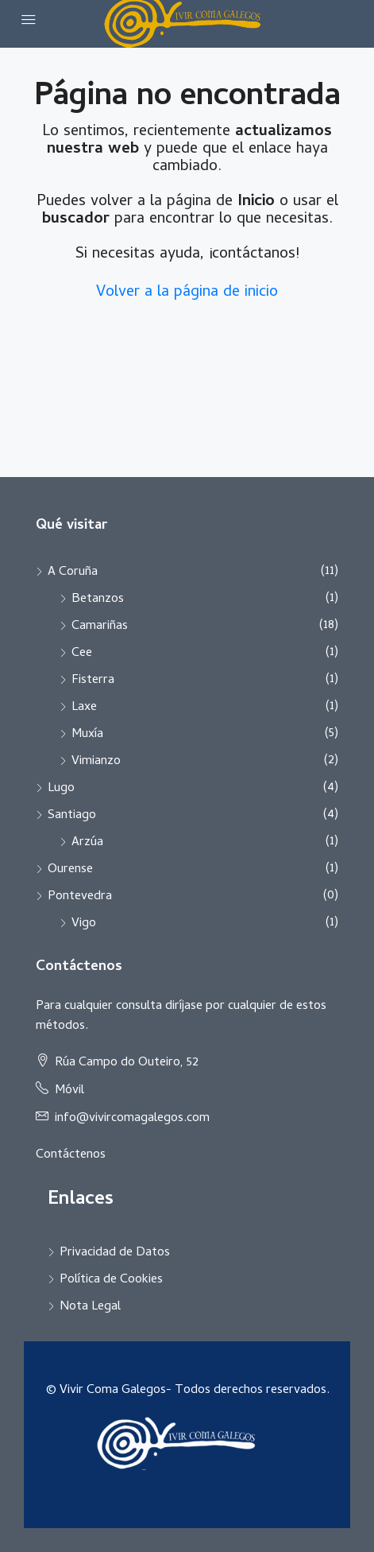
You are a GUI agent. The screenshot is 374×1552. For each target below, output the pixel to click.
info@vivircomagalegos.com (132, 1118)
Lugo (61, 788)
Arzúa (87, 842)
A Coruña (73, 572)
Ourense (70, 869)
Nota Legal (90, 1307)
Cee (81, 653)
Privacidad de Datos (115, 1253)
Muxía (87, 734)
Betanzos (97, 599)
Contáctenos (71, 1155)
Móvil (69, 1091)
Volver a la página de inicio (187, 293)
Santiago (72, 815)
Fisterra (92, 680)
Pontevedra (80, 897)
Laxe (84, 707)
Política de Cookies (111, 1280)
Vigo (83, 924)
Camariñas (99, 626)
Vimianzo (96, 761)
